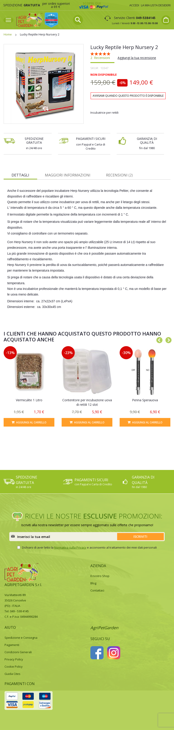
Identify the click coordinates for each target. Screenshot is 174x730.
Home (8, 34)
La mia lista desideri (156, 5)
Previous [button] (158, 339)
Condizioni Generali (18, 652)
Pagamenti (12, 645)
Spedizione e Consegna (21, 638)
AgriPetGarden (104, 627)
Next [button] (167, 339)
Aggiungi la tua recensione (137, 58)
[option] (29, 386)
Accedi (134, 5)
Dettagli (20, 175)
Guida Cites (12, 674)
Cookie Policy (14, 666)
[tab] (20, 174)
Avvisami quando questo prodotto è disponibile (128, 96)
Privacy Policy (14, 659)
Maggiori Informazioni (67, 175)
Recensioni (119, 175)
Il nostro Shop (99, 576)
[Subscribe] (140, 536)
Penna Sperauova (145, 400)
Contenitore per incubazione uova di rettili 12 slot (87, 402)
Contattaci (97, 590)
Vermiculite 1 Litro (29, 400)
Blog (93, 583)
